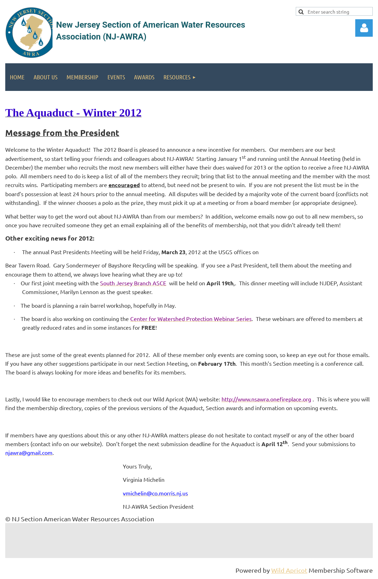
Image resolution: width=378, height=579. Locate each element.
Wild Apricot (289, 570)
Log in (364, 28)
